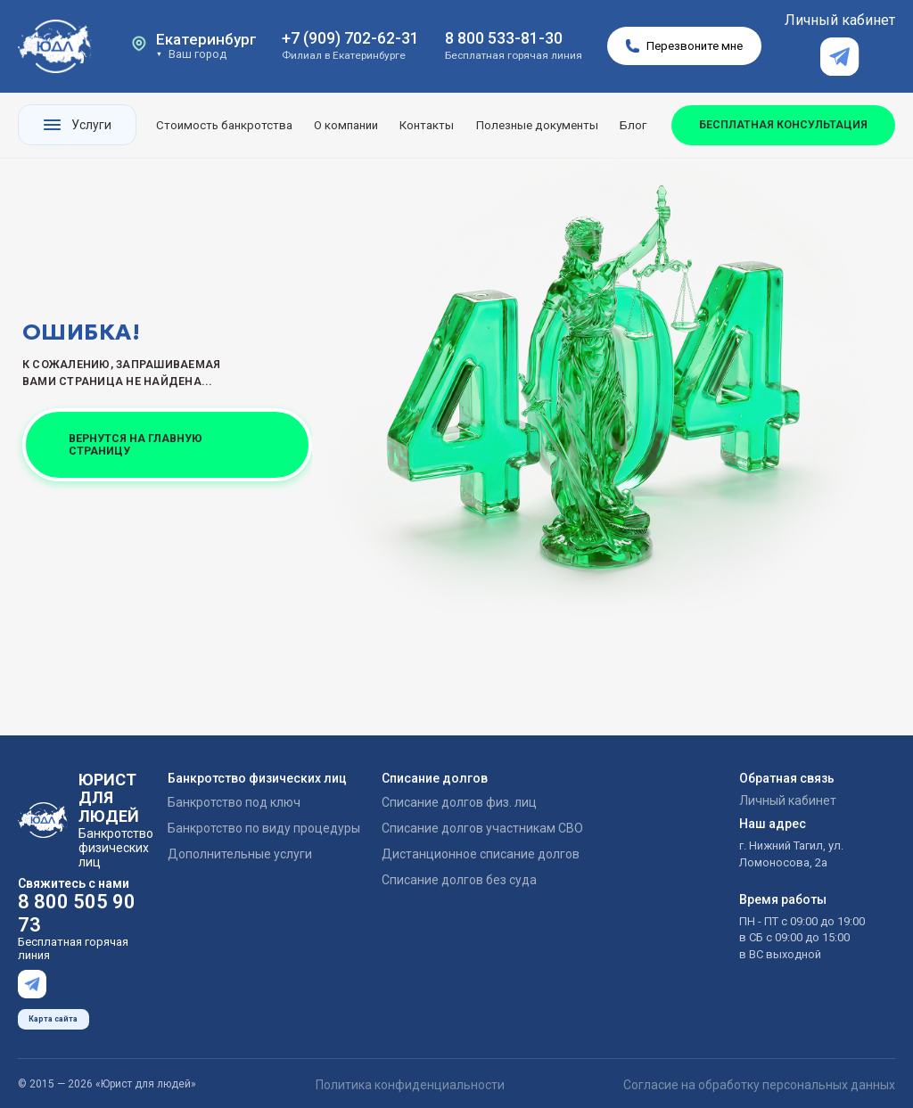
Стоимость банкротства (224, 125)
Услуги (77, 125)
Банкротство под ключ (234, 802)
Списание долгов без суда (459, 880)
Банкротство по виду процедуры (264, 828)
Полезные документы (537, 125)
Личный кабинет (840, 20)
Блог (633, 125)
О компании (346, 125)
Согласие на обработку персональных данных (759, 1078)
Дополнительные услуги (240, 854)
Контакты (426, 125)
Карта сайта (53, 1012)
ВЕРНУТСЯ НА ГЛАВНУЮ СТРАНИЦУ (135, 444)
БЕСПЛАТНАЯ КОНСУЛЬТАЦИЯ (783, 124)
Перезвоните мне (684, 46)
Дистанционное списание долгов (481, 854)
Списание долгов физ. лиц (459, 802)
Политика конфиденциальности (410, 1078)
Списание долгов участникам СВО (482, 828)
